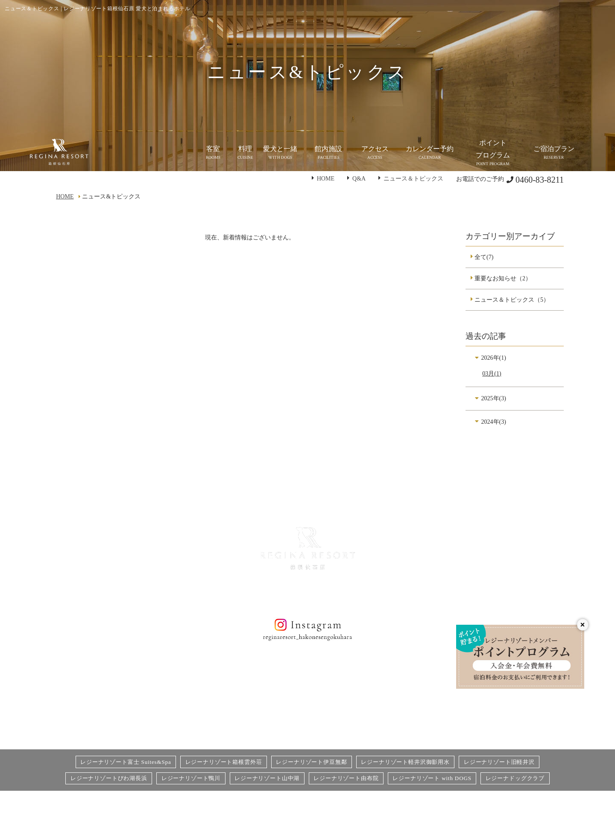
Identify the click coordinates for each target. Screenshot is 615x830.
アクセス (236, 684)
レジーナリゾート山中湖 (266, 778)
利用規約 (420, 711)
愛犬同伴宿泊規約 (432, 725)
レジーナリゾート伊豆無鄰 (311, 762)
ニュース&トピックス (253, 697)
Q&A (359, 178)
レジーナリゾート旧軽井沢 (499, 762)
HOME (325, 178)
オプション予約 (337, 697)
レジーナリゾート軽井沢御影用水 (405, 762)
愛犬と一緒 (147, 711)
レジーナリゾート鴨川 (190, 778)
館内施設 (236, 670)
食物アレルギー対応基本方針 (447, 684)
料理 (138, 697)
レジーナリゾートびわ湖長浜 (108, 778)
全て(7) (483, 256)
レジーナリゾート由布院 (345, 778)
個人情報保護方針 (340, 670)
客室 (138, 684)
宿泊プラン (423, 670)
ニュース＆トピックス (413, 178)
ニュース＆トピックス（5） (511, 299)
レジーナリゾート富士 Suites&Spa (125, 762)
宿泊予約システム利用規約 (352, 725)
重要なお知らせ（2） (502, 278)
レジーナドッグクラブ (515, 778)
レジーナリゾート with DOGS (431, 778)
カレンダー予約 (337, 711)
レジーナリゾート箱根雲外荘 (223, 762)
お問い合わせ (334, 684)
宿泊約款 (420, 697)
